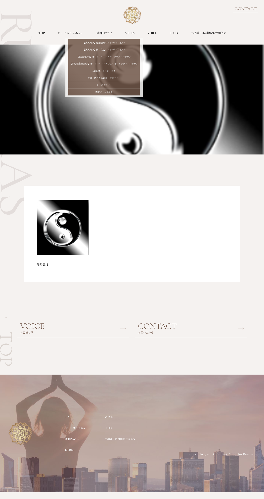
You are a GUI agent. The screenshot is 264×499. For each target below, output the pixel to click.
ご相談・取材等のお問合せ (208, 33)
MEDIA (130, 33)
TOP (41, 33)
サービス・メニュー (70, 33)
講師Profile (104, 33)
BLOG (174, 33)
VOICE (152, 33)
